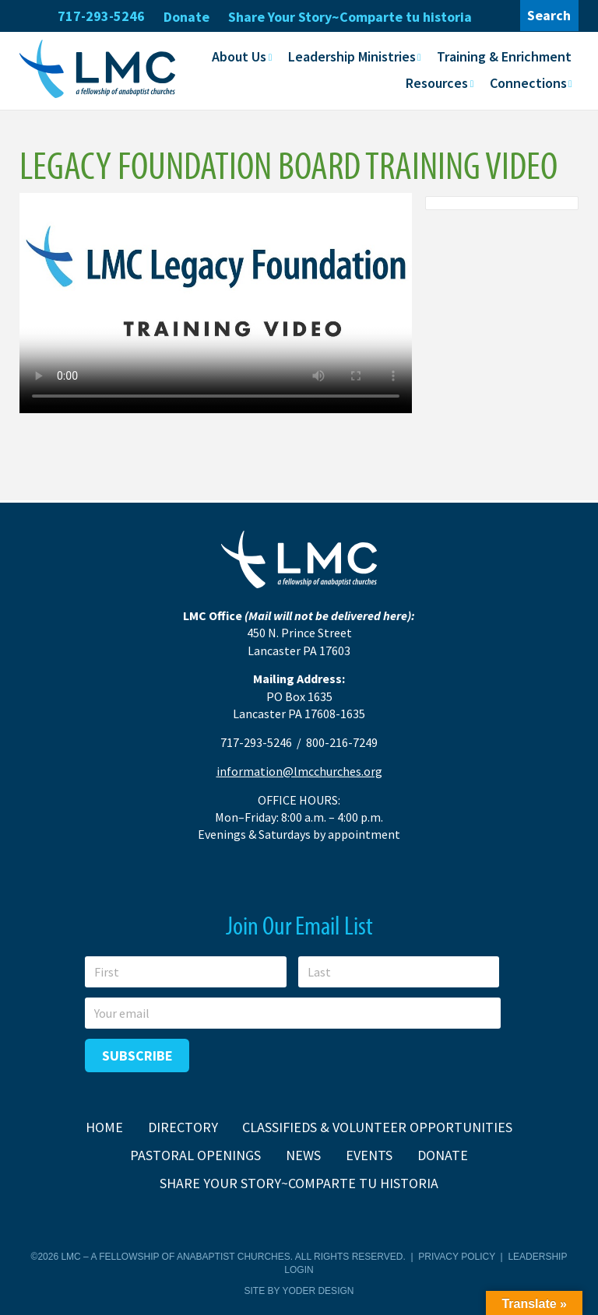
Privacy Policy (456, 1256)
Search (549, 15)
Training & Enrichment (504, 56)
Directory (183, 1127)
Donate (186, 17)
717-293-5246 (101, 16)
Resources (437, 83)
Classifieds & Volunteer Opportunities (377, 1127)
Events (369, 1155)
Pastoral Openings (195, 1155)
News (303, 1155)
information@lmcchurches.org (299, 771)
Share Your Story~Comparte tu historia (350, 17)
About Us (239, 56)
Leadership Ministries (352, 56)
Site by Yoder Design (299, 1290)
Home (104, 1127)
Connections (528, 83)
